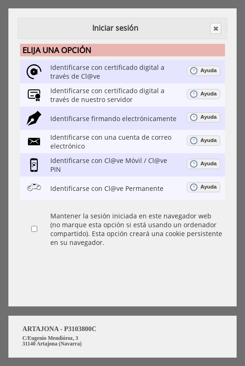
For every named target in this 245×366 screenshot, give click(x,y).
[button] (215, 28)
